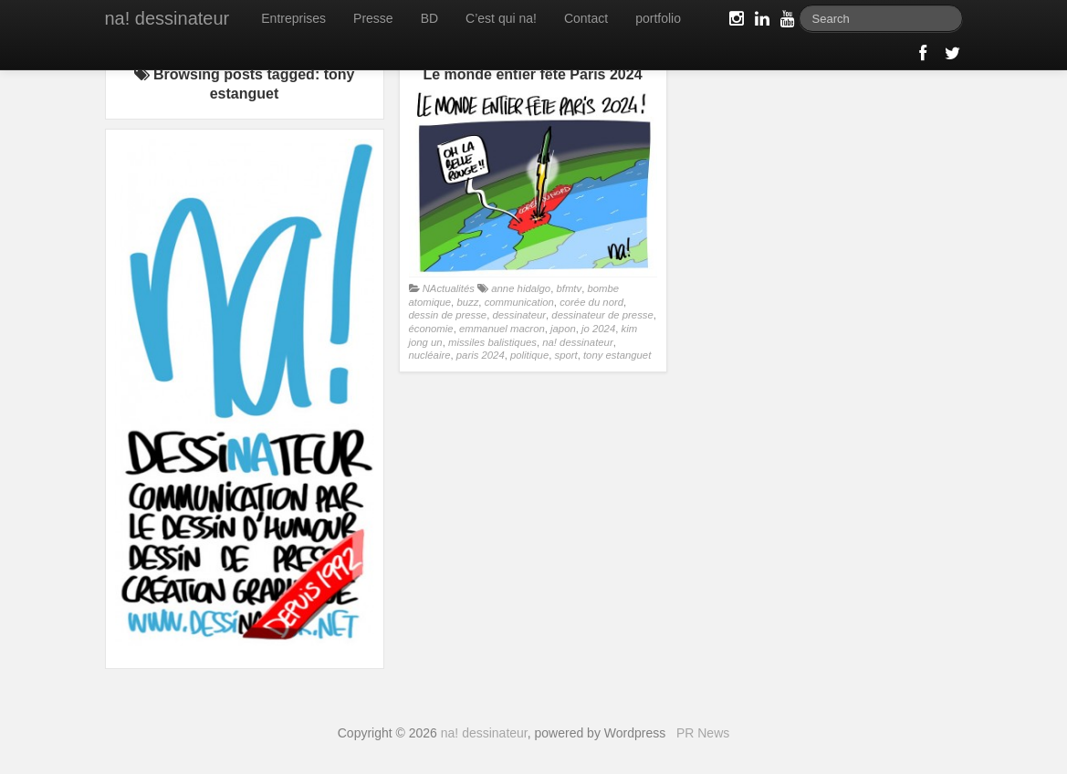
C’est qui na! (501, 18)
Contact (586, 18)
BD (429, 18)
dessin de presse (448, 314)
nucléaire (430, 355)
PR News (702, 733)
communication (519, 302)
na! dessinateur (167, 18)
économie (431, 328)
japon (563, 328)
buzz (467, 302)
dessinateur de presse (602, 314)
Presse (373, 18)
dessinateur (519, 314)
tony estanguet (617, 355)
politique (529, 355)
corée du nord (591, 302)
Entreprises (293, 18)
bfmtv (568, 288)
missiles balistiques (492, 342)
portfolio (658, 18)
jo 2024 (598, 328)
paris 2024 (480, 355)
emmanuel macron (502, 328)
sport (565, 355)
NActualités (449, 288)
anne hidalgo (520, 288)
